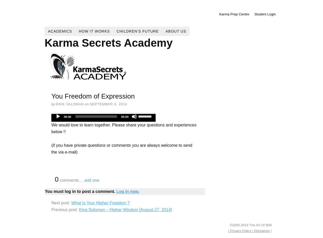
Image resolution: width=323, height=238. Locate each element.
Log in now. (127, 191)
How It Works (94, 31)
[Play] (58, 116)
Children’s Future (138, 31)
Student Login (265, 14)
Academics (60, 31)
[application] (103, 118)
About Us (176, 31)
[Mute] (134, 116)
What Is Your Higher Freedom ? (100, 203)
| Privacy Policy (240, 231)
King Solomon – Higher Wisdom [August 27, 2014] (125, 210)
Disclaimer (261, 231)
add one (91, 180)
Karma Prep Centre (234, 14)
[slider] (96, 116)
